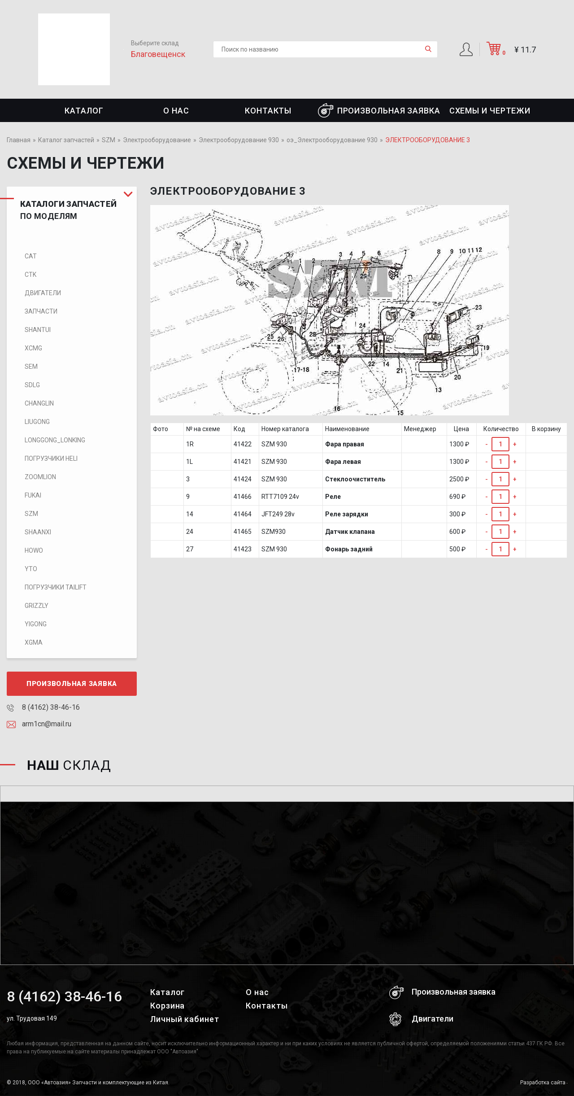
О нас (176, 110)
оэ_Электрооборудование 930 (332, 140)
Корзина (167, 1005)
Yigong (36, 624)
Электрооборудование (157, 140)
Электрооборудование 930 (239, 140)
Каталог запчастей (66, 140)
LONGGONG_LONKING (55, 440)
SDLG (32, 385)
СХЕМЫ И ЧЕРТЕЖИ (490, 110)
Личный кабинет (184, 1019)
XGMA (34, 642)
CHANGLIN (39, 403)
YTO (31, 568)
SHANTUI (38, 329)
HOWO (34, 550)
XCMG (33, 348)
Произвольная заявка (379, 110)
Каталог (84, 110)
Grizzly (36, 605)
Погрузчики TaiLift (56, 587)
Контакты (268, 110)
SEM (31, 366)
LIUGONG (37, 421)
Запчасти (41, 311)
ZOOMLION (40, 476)
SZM (108, 140)
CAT (31, 256)
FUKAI (33, 495)
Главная (18, 140)
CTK (30, 274)
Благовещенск (158, 54)
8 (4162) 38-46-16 (43, 707)
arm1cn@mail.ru (39, 724)
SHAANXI (38, 532)
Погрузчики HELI (51, 458)
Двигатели (43, 293)
